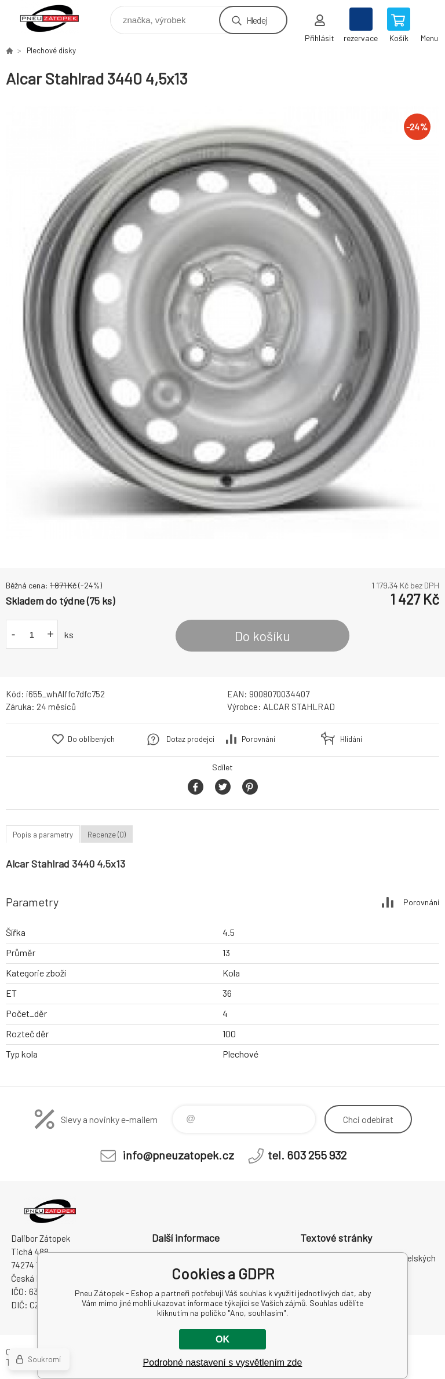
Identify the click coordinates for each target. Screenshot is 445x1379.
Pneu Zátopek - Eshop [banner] (57, 17)
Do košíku (262, 636)
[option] (222, 322)
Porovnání (258, 739)
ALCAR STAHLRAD (299, 706)
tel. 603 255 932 (307, 1155)
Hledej (256, 19)
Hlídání (351, 739)
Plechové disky (51, 50)
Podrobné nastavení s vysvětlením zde (222, 1362)
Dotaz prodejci (190, 739)
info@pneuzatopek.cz (178, 1155)
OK (222, 1339)
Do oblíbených (91, 739)
